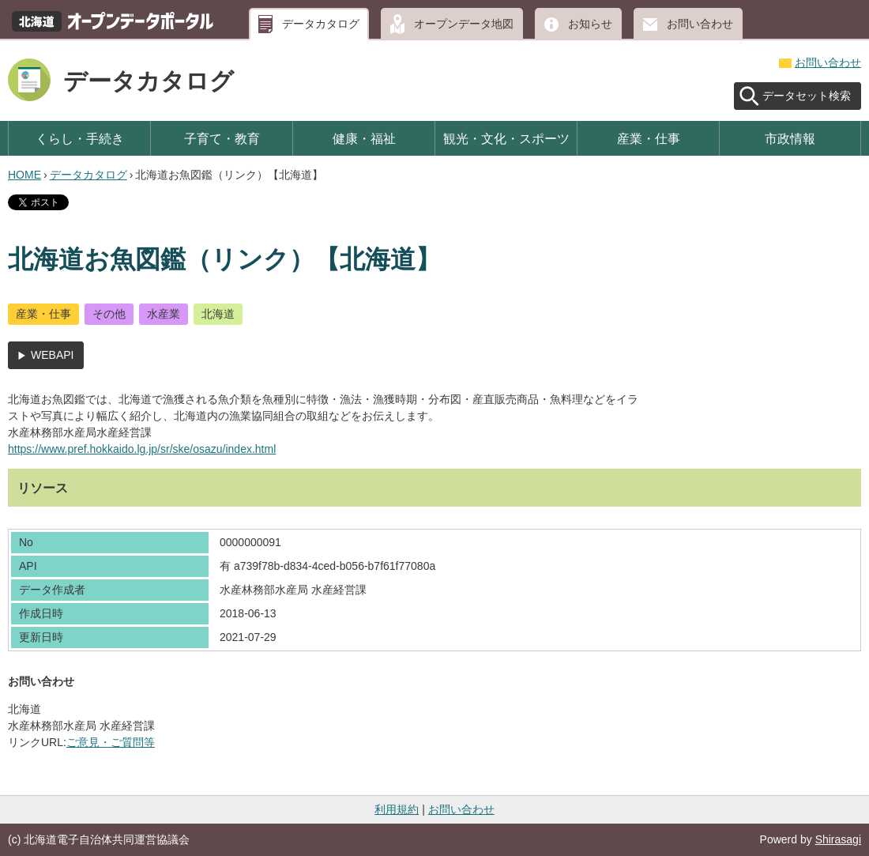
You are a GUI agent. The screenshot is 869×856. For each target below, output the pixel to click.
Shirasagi (838, 839)
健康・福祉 (364, 138)
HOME (24, 174)
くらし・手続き (80, 138)
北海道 (218, 313)
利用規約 (396, 809)
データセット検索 (806, 95)
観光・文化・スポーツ (506, 138)
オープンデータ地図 (464, 23)
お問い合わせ (700, 23)
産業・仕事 (648, 138)
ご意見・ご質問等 (110, 742)
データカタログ (320, 23)
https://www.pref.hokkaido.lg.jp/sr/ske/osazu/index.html (142, 449)
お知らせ (590, 23)
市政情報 (790, 138)
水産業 (163, 313)
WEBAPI (52, 355)
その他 (109, 313)
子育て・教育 (222, 138)
